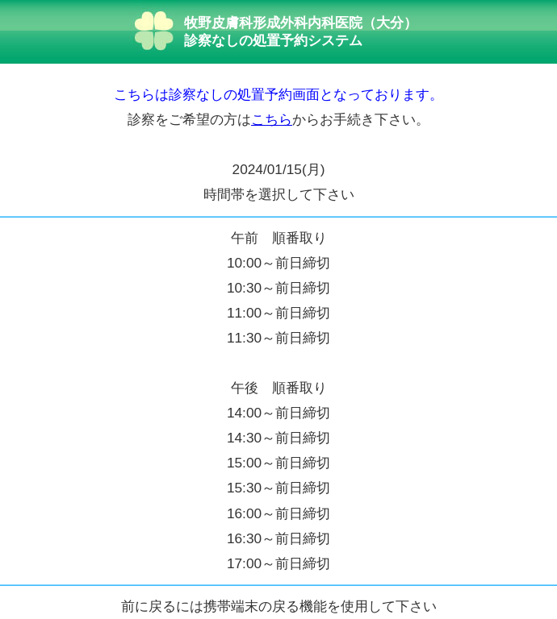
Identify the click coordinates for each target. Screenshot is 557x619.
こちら (271, 119)
